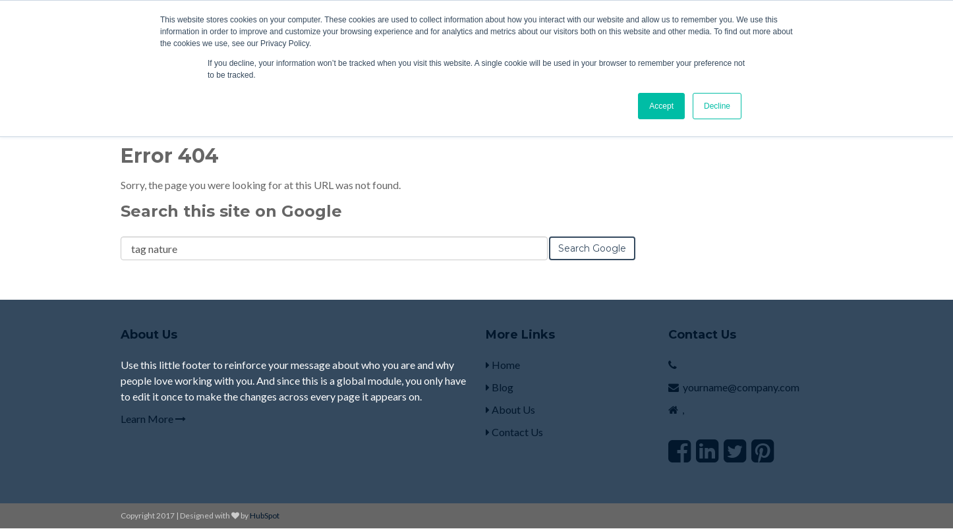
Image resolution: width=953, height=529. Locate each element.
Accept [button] (661, 106)
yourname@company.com (741, 387)
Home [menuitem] (503, 364)
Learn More (153, 418)
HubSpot (264, 515)
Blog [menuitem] (499, 387)
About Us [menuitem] (510, 409)
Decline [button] (717, 106)
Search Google (592, 248)
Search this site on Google (231, 211)
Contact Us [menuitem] (514, 432)
